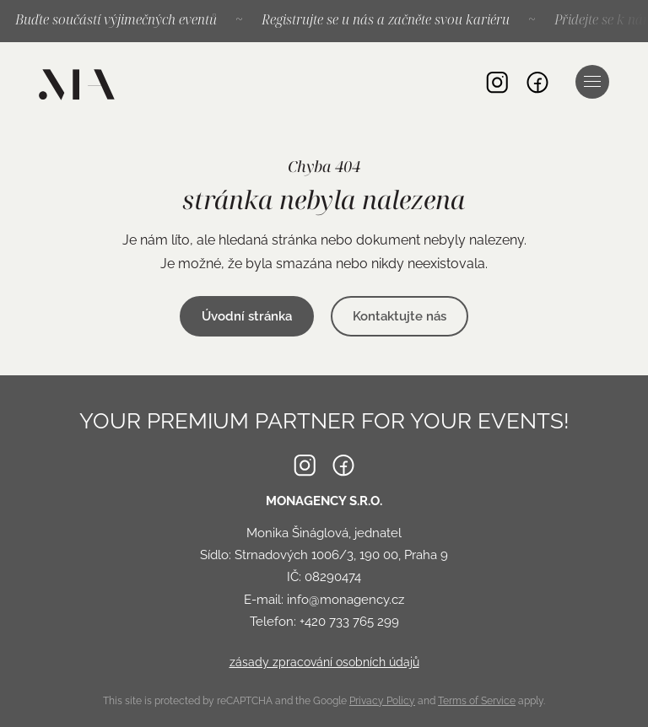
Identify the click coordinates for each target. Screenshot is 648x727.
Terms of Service (477, 701)
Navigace (592, 81)
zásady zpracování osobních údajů (324, 662)
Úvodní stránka (247, 316)
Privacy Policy (382, 701)
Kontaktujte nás (399, 316)
